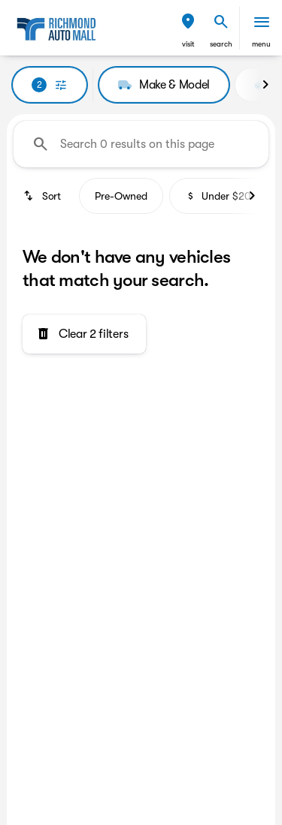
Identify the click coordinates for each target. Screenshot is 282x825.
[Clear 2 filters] (84, 334)
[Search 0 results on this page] (141, 144)
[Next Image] (265, 85)
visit (188, 44)
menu (261, 44)
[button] (188, 28)
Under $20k (220, 196)
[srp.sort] (43, 196)
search (221, 44)
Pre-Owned (121, 196)
